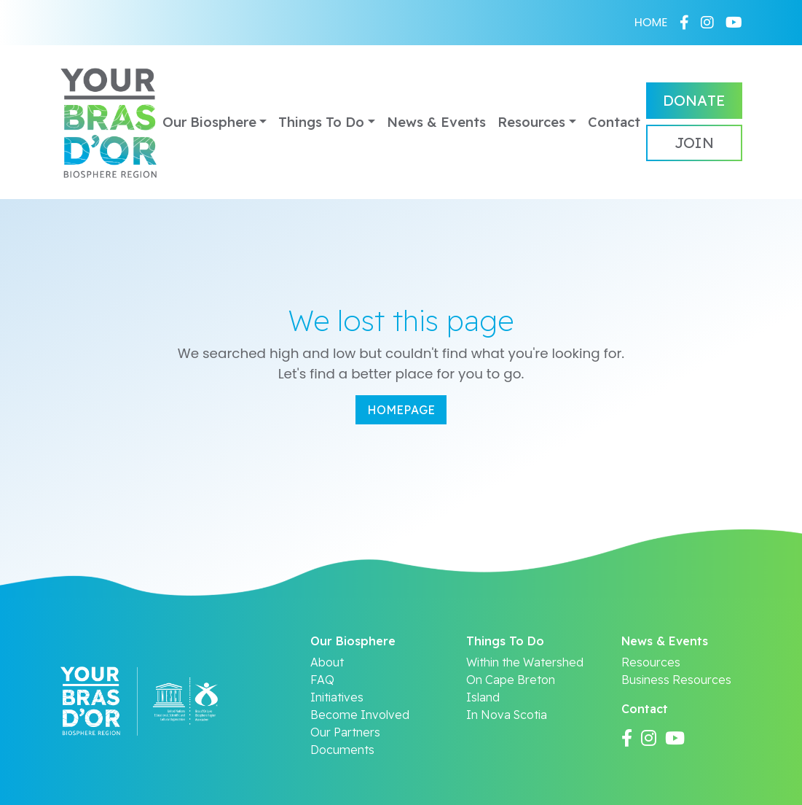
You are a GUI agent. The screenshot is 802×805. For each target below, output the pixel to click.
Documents (342, 749)
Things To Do (321, 122)
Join (694, 142)
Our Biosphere (209, 122)
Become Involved (359, 714)
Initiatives (336, 697)
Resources (531, 122)
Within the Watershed (524, 662)
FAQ (322, 679)
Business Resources (676, 679)
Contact (614, 122)
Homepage (401, 409)
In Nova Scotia (506, 714)
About (327, 662)
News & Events (436, 122)
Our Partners (345, 732)
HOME (651, 22)
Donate (694, 100)
